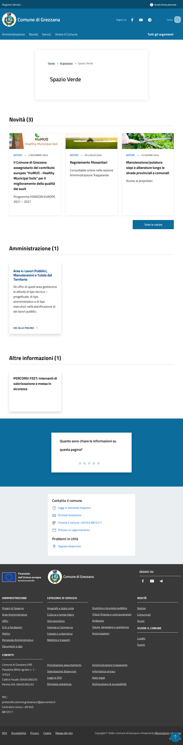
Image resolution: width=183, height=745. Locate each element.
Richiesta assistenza (59, 684)
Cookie (47, 733)
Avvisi (140, 621)
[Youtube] (136, 19)
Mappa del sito (64, 733)
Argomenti (66, 63)
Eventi (141, 645)
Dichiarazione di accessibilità (109, 684)
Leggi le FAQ (54, 678)
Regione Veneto (11, 4)
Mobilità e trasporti (58, 640)
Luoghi (141, 638)
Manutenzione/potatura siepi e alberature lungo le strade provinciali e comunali (147, 168)
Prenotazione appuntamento (64, 665)
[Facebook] (127, 19)
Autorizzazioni (100, 633)
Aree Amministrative (14, 614)
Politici (6, 633)
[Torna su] (175, 737)
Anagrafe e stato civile (60, 608)
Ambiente (98, 621)
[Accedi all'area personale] (163, 5)
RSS (4, 733)
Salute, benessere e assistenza (110, 627)
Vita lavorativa (56, 621)
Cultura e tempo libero (60, 614)
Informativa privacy (103, 671)
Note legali (98, 678)
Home (51, 63)
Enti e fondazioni (12, 627)
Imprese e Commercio (60, 627)
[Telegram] (145, 19)
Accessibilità (18, 733)
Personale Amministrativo (17, 640)
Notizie (18, 155)
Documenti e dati (12, 646)
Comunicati (144, 614)
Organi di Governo (13, 608)
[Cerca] (176, 19)
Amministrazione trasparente (109, 665)
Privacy (34, 733)
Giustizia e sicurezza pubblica (109, 608)
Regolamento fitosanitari (88, 162)
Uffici (5, 621)
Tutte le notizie (153, 224)
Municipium (162, 733)
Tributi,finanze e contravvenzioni (111, 614)
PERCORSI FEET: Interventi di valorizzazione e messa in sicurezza (35, 383)
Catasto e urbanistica (59, 633)
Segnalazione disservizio (61, 671)
